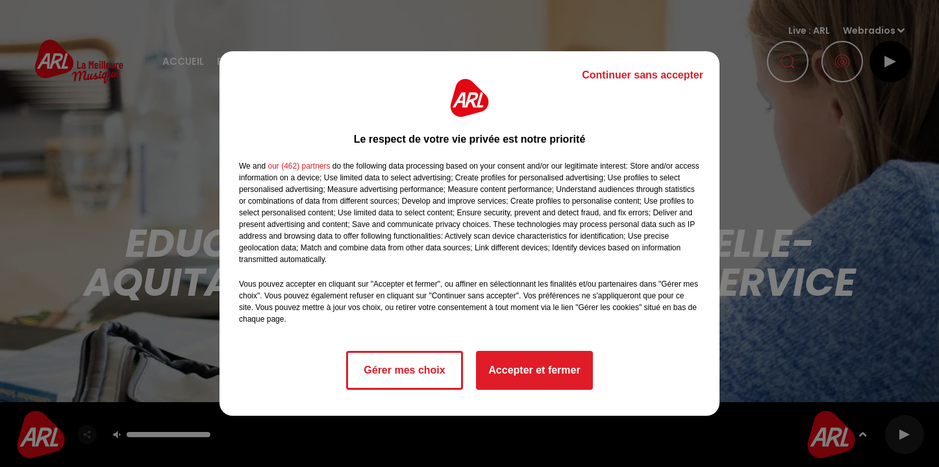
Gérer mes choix (404, 370)
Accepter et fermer (534, 370)
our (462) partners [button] (299, 166)
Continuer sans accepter (642, 74)
